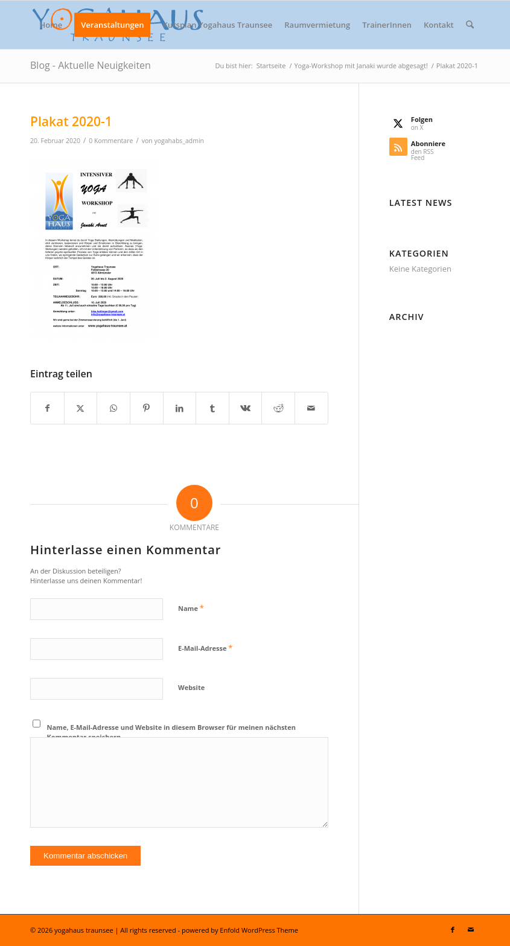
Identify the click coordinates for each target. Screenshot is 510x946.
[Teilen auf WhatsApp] (113, 408)
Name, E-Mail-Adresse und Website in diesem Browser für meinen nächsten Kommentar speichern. (171, 732)
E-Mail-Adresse (205, 647)
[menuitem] (51, 25)
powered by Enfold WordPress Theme (240, 930)
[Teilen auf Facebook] (47, 408)
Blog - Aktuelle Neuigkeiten (90, 65)
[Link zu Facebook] (453, 930)
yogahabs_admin (179, 140)
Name (191, 607)
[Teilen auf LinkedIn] (180, 408)
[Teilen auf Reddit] (278, 408)
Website (191, 687)
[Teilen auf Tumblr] (212, 408)
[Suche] (470, 25)
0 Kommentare (111, 140)
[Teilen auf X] (81, 408)
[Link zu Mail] (471, 930)
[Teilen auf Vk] (245, 408)
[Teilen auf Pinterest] (146, 408)
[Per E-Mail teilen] (311, 408)
